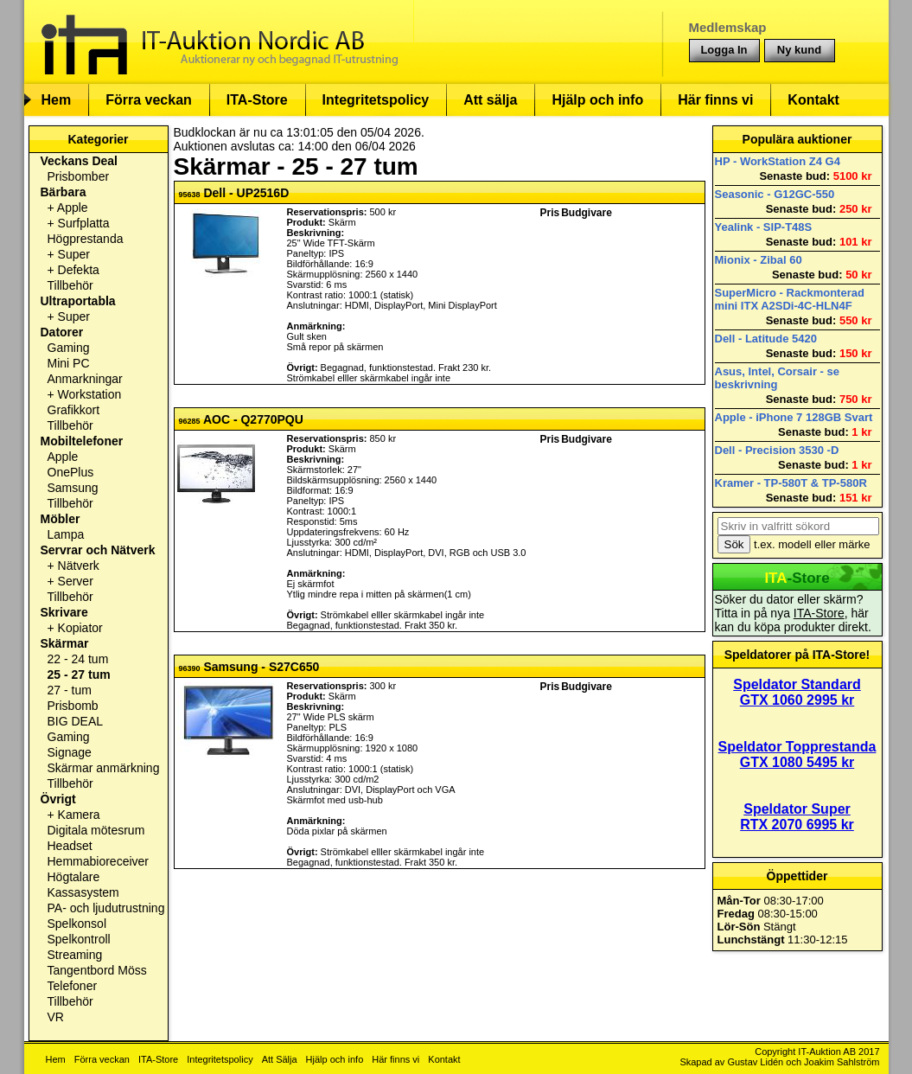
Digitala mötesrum (96, 830)
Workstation (90, 394)
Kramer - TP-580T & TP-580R (791, 482)
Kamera (79, 814)
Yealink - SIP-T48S (764, 227)
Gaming (69, 348)
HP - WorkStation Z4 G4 (777, 161)
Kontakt (813, 100)
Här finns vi (715, 100)
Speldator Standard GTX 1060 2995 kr (797, 692)
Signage (70, 752)
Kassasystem (83, 892)
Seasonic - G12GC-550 (775, 194)
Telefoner (73, 986)
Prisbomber (79, 176)
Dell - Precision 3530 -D (777, 450)
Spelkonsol (77, 923)
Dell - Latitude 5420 (766, 338)
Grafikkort (74, 410)
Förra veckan (148, 100)
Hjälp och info (597, 100)
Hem (56, 100)
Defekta (78, 270)
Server (75, 581)
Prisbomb (73, 706)
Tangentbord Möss (97, 970)
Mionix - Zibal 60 (758, 259)
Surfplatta (84, 223)
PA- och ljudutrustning (106, 908)
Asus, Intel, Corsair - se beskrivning (777, 378)
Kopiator (80, 628)
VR (56, 1017)
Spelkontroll (79, 939)
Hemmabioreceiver (98, 861)
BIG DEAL (76, 721)
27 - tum (70, 690)
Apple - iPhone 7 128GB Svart (794, 417)
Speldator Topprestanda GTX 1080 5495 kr (797, 754)
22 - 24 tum (78, 659)
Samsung (73, 488)
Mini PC (69, 363)
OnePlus (71, 472)
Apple (72, 207)
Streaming (75, 955)
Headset (70, 846)
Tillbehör (70, 285)
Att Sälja (279, 1059)
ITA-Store (257, 100)
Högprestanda (86, 239)
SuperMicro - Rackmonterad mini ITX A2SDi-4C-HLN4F (789, 299)
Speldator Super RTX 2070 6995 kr (797, 817)
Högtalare (74, 877)
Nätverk (78, 565)
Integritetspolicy (376, 100)
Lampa (66, 534)
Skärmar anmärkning (104, 768)
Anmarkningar (85, 379)
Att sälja (490, 100)
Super (74, 254)
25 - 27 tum (79, 674)
